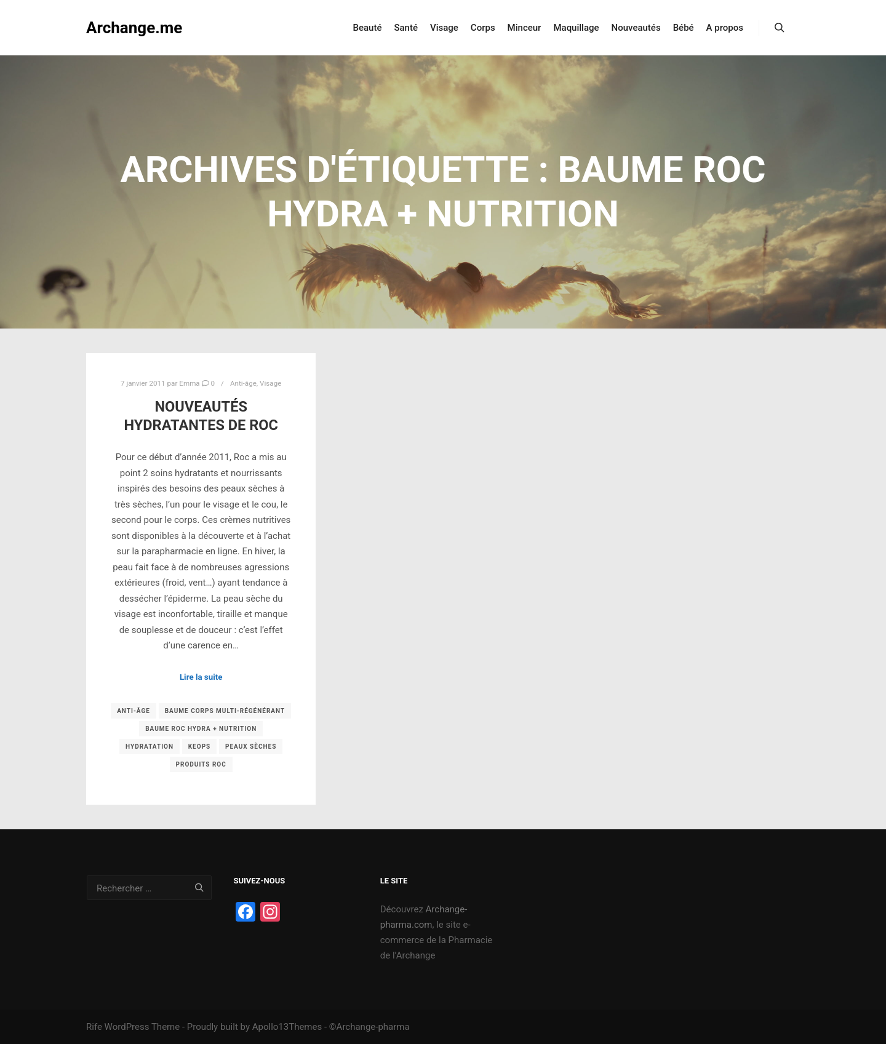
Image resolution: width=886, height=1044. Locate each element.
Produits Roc (201, 764)
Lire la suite (201, 677)
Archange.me (134, 27)
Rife (94, 1026)
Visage (270, 383)
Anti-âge (243, 383)
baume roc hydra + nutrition (201, 728)
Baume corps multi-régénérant (225, 710)
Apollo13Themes (287, 1026)
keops (199, 746)
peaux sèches (250, 746)
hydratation (150, 746)
